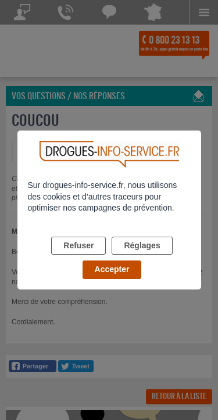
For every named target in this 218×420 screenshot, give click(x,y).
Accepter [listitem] (112, 269)
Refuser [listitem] (78, 245)
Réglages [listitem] (142, 245)
